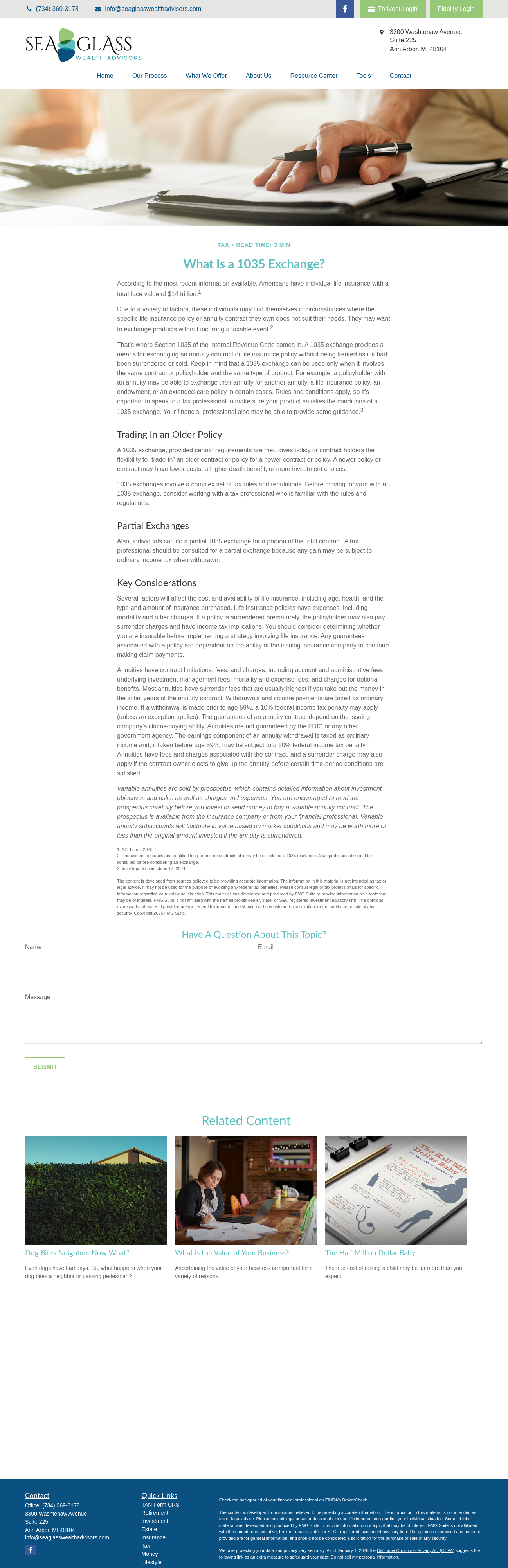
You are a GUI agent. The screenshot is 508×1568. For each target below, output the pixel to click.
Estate (149, 1529)
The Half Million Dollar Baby (370, 1252)
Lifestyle (152, 1562)
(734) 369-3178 (61, 1505)
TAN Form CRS (161, 1504)
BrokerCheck (354, 1500)
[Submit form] (45, 1067)
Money (150, 1554)
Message (37, 997)
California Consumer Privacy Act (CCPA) (415, 1550)
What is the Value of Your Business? (232, 1252)
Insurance (154, 1537)
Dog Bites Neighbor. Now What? (77, 1252)
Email (266, 947)
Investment (155, 1521)
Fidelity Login (456, 8)
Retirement (155, 1513)
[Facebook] (345, 9)
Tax (146, 1546)
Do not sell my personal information (364, 1557)
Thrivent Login (392, 9)
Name (33, 947)
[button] (105, 76)
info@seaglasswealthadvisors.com (147, 8)
